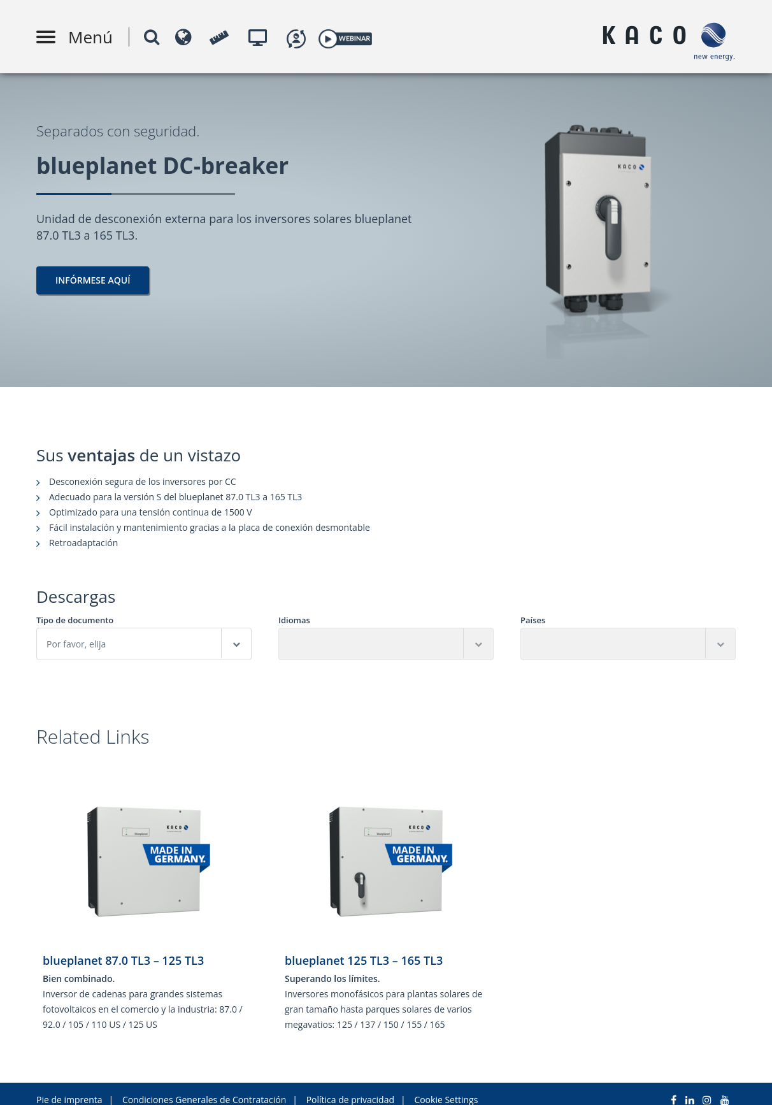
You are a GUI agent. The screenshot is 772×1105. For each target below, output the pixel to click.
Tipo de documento (74, 620)
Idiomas (294, 620)
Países (532, 620)
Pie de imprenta (69, 1087)
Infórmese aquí (92, 280)
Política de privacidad (350, 1087)
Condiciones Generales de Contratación (204, 1087)
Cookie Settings (446, 1087)
